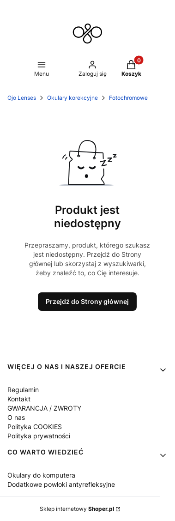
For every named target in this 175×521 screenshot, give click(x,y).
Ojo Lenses (21, 97)
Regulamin (23, 390)
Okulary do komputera (41, 475)
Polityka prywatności (38, 436)
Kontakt (18, 399)
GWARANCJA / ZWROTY (44, 408)
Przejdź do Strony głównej (87, 301)
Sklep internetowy (77, 508)
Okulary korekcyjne (72, 97)
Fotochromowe (128, 97)
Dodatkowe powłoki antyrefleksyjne (61, 484)
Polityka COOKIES (34, 426)
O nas (16, 417)
